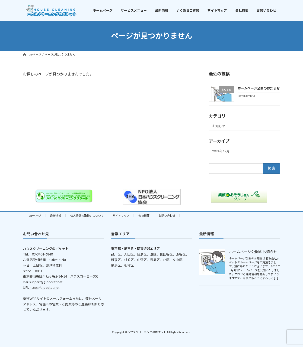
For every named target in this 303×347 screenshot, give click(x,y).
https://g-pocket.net (45, 287)
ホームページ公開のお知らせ (258, 88)
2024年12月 (221, 151)
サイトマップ (121, 215)
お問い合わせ (167, 215)
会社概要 (144, 215)
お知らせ (218, 126)
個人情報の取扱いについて (87, 215)
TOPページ (34, 215)
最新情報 (55, 215)
